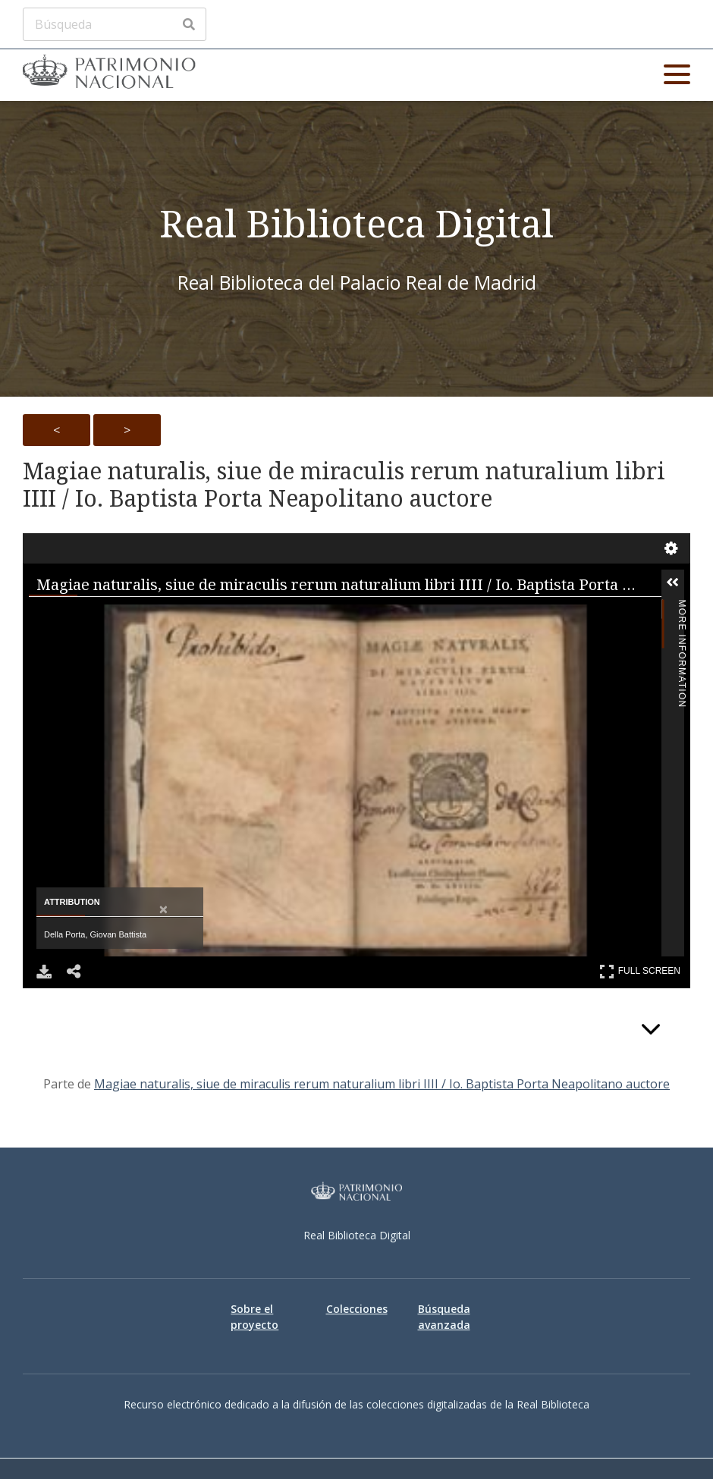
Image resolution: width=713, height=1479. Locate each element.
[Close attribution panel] (163, 910)
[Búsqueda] (114, 24)
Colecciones (357, 1309)
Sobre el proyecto (254, 1317)
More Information (682, 609)
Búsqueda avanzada (444, 1317)
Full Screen (639, 971)
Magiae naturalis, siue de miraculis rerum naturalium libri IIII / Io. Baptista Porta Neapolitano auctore (344, 484)
